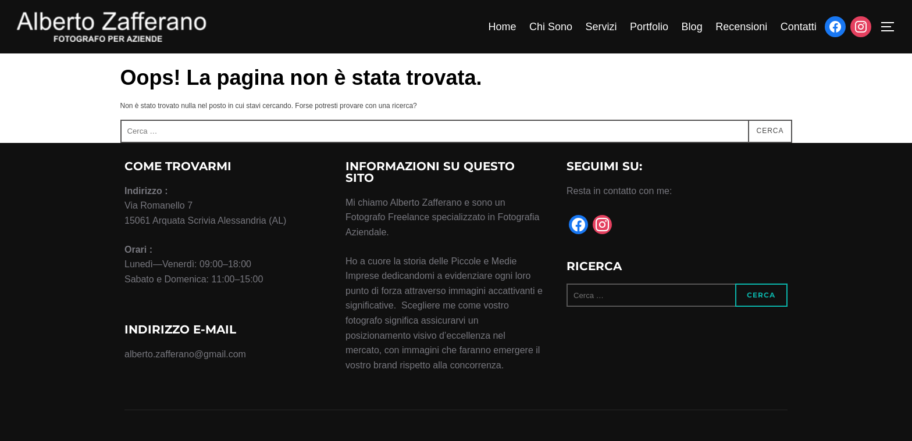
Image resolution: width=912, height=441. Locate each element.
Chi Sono (550, 27)
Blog (692, 27)
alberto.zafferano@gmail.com (185, 354)
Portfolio (649, 27)
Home (502, 27)
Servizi (601, 27)
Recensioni (741, 27)
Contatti (799, 27)
